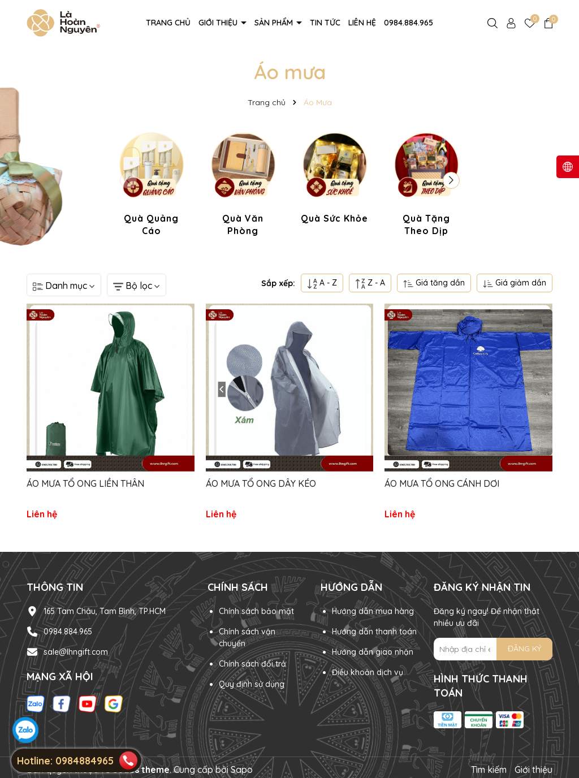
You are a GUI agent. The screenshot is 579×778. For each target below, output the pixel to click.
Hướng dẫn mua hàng (373, 611)
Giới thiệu (219, 23)
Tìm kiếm (489, 769)
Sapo (242, 769)
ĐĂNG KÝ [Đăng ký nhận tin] (524, 648)
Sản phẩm (274, 23)
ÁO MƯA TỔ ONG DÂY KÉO (261, 483)
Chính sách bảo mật (256, 611)
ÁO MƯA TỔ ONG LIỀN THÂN (85, 483)
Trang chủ (168, 23)
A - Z (322, 283)
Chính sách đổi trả (252, 664)
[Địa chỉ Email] (493, 649)
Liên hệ (362, 23)
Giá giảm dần (514, 283)
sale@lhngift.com (76, 652)
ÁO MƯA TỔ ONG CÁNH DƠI (441, 483)
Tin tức (325, 23)
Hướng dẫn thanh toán (374, 631)
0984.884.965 (408, 23)
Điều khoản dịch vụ (367, 672)
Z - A (370, 283)
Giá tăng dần (434, 283)
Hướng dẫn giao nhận (372, 652)
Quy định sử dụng (251, 684)
